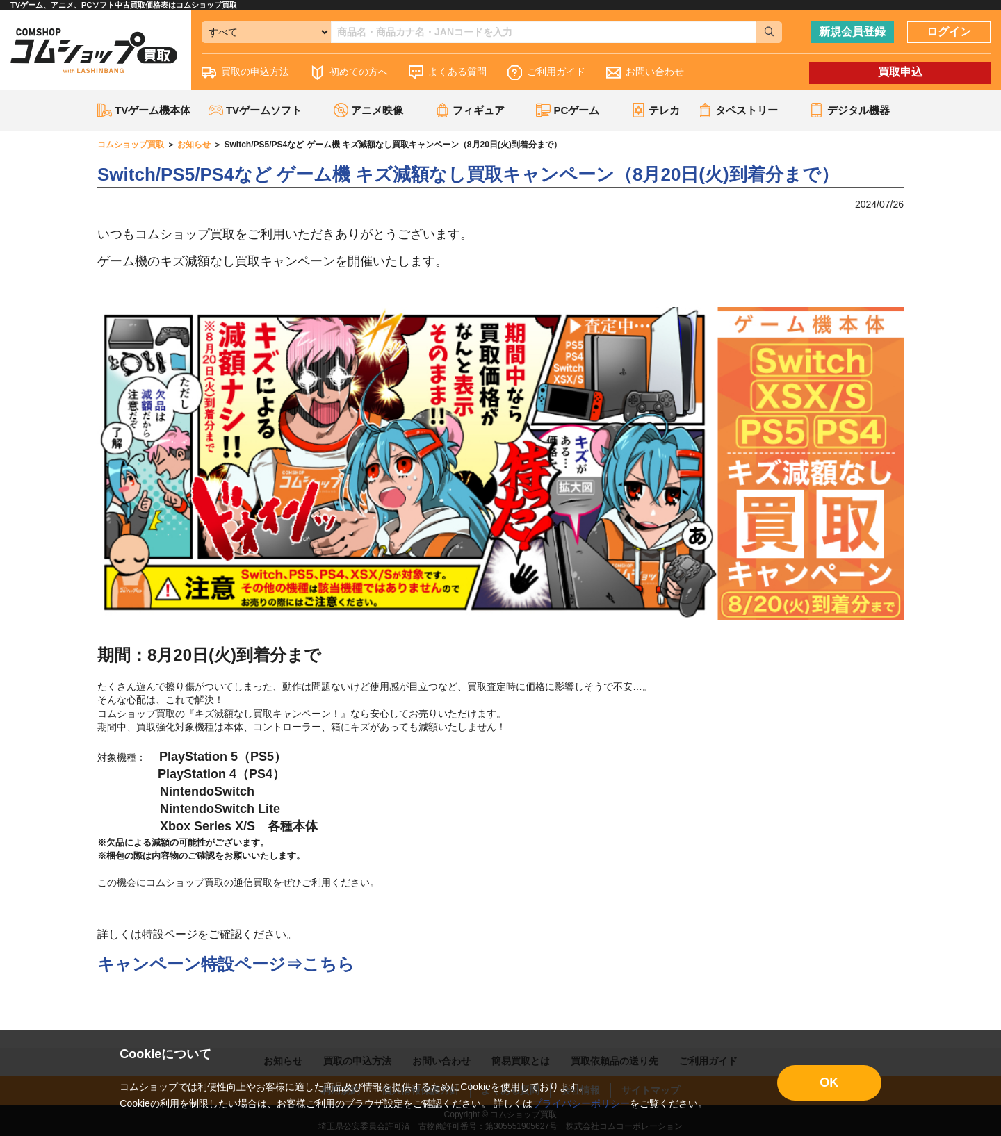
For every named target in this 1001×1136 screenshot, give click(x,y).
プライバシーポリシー (581, 1103)
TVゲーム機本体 (143, 110)
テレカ (655, 110)
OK (829, 1082)
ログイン (949, 32)
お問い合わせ (645, 72)
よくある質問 (448, 72)
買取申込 (900, 72)
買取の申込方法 (245, 72)
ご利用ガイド (546, 72)
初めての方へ (349, 72)
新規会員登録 (852, 32)
